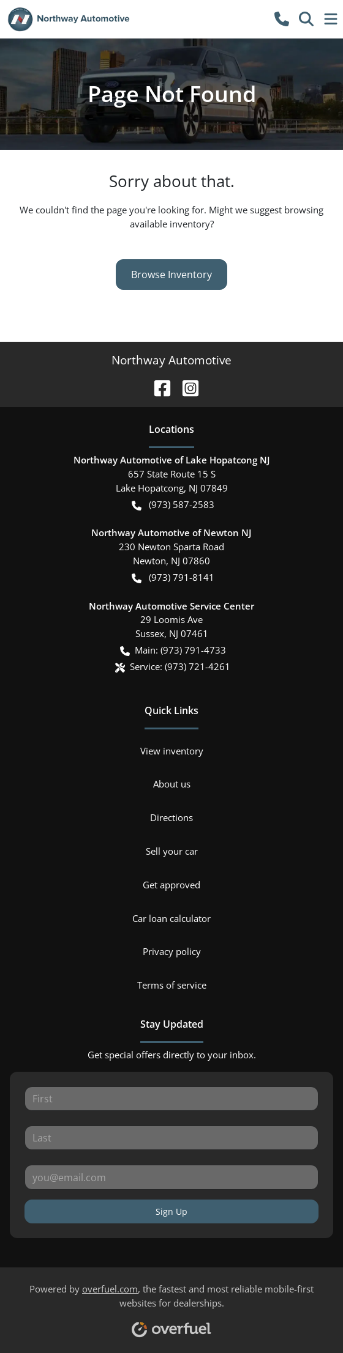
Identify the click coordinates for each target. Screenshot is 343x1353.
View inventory (171, 751)
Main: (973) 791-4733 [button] (173, 650)
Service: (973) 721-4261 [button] (172, 667)
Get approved (171, 885)
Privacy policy (172, 951)
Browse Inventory (171, 274)
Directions (171, 817)
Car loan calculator (171, 918)
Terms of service (171, 985)
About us (171, 784)
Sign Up (171, 1211)
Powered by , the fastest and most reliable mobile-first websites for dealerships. (171, 1306)
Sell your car (172, 851)
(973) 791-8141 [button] (173, 577)
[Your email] (171, 1177)
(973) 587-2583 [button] (173, 505)
